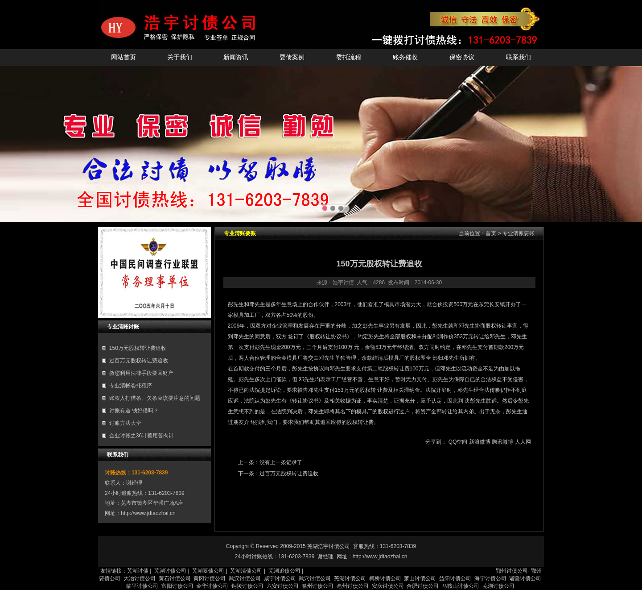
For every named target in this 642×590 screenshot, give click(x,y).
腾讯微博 (502, 442)
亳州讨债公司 (353, 586)
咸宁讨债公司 (280, 578)
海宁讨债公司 (490, 578)
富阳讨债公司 (177, 586)
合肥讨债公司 (423, 586)
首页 (491, 233)
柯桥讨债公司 (385, 578)
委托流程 (348, 57)
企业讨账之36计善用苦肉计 (141, 435)
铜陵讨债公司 (247, 586)
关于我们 (179, 57)
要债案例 (292, 57)
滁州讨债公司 (317, 586)
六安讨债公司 (283, 586)
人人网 (523, 442)
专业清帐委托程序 (130, 385)
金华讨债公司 (212, 586)
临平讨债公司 (142, 586)
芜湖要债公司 (208, 571)
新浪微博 (479, 442)
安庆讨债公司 (388, 586)
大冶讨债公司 (139, 578)
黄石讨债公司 (175, 578)
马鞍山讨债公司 (460, 586)
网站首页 (123, 57)
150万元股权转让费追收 (137, 348)
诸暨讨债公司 (525, 578)
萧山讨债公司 (420, 578)
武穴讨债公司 (315, 578)
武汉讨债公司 (245, 578)
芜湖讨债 (137, 571)
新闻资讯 (235, 57)
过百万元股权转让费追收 (138, 360)
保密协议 (461, 57)
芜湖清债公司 (246, 571)
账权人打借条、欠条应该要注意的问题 (154, 398)
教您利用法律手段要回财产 (141, 373)
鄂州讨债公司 (512, 571)
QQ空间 (458, 442)
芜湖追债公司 (284, 571)
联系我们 (518, 57)
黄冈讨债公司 (209, 578)
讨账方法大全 (125, 423)
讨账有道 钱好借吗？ (134, 410)
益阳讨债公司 (455, 578)
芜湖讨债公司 (170, 571)
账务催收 (405, 57)
